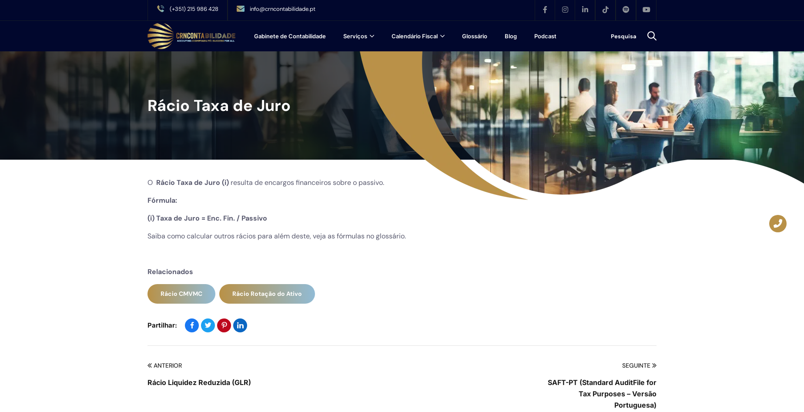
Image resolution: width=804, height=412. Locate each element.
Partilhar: (162, 325)
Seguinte (639, 366)
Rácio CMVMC (181, 294)
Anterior (164, 366)
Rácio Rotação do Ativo (267, 294)
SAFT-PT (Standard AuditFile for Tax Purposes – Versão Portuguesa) (602, 393)
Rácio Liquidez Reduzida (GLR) (199, 382)
